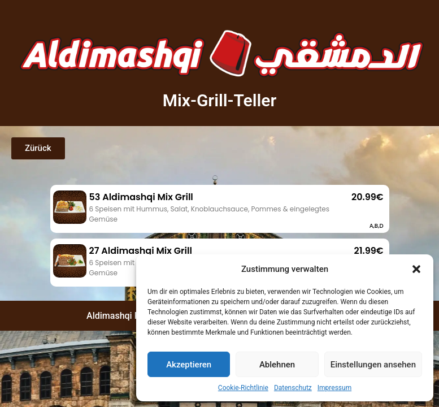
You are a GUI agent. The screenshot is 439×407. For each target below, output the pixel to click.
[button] (416, 269)
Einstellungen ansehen (373, 365)
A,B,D (377, 226)
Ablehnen (277, 365)
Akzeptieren (188, 365)
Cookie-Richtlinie (243, 388)
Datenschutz (293, 388)
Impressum (334, 388)
